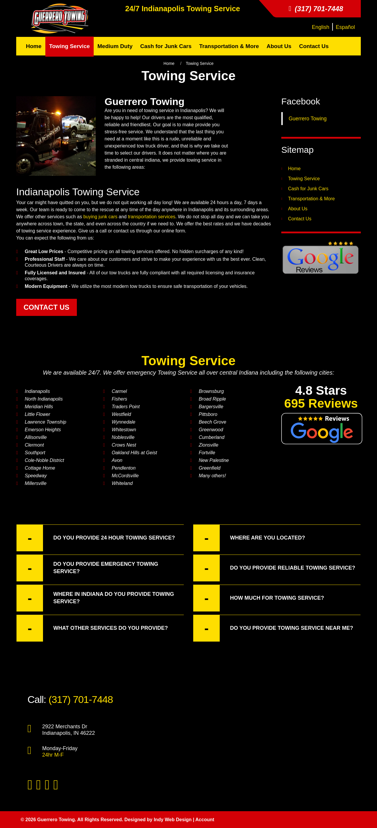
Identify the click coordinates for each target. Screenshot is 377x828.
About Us (297, 208)
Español (345, 27)
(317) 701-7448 (81, 699)
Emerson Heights (43, 429)
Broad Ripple (212, 398)
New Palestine (214, 460)
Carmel (119, 391)
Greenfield (210, 467)
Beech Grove (212, 421)
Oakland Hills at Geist (134, 452)
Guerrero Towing (308, 119)
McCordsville (125, 475)
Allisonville (36, 437)
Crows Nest (124, 444)
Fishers (119, 398)
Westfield (121, 414)
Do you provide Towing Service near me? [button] (273, 628)
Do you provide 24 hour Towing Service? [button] (95, 538)
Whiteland (122, 483)
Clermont (34, 444)
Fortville (207, 452)
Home (168, 63)
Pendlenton (123, 467)
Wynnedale (123, 421)
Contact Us (299, 218)
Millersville (36, 483)
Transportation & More (311, 198)
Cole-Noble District (44, 460)
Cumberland (211, 437)
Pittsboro (208, 414)
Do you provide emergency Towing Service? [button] (87, 568)
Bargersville (211, 406)
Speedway (36, 475)
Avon (117, 460)
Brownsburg (211, 391)
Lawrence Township (45, 421)
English (320, 27)
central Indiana (238, 372)
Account (204, 819)
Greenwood (211, 429)
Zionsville (209, 444)
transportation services (151, 216)
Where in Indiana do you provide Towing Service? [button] (95, 598)
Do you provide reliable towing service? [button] (274, 568)
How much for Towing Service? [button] (258, 598)
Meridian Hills (39, 406)
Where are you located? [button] (249, 538)
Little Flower (37, 414)
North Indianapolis (44, 398)
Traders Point (126, 406)
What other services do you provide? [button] (92, 628)
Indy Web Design (173, 819)
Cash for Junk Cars (308, 188)
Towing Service (213, 8)
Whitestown (124, 429)
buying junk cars (100, 216)
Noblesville (123, 437)
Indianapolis (163, 8)
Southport (35, 452)
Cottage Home (40, 467)
